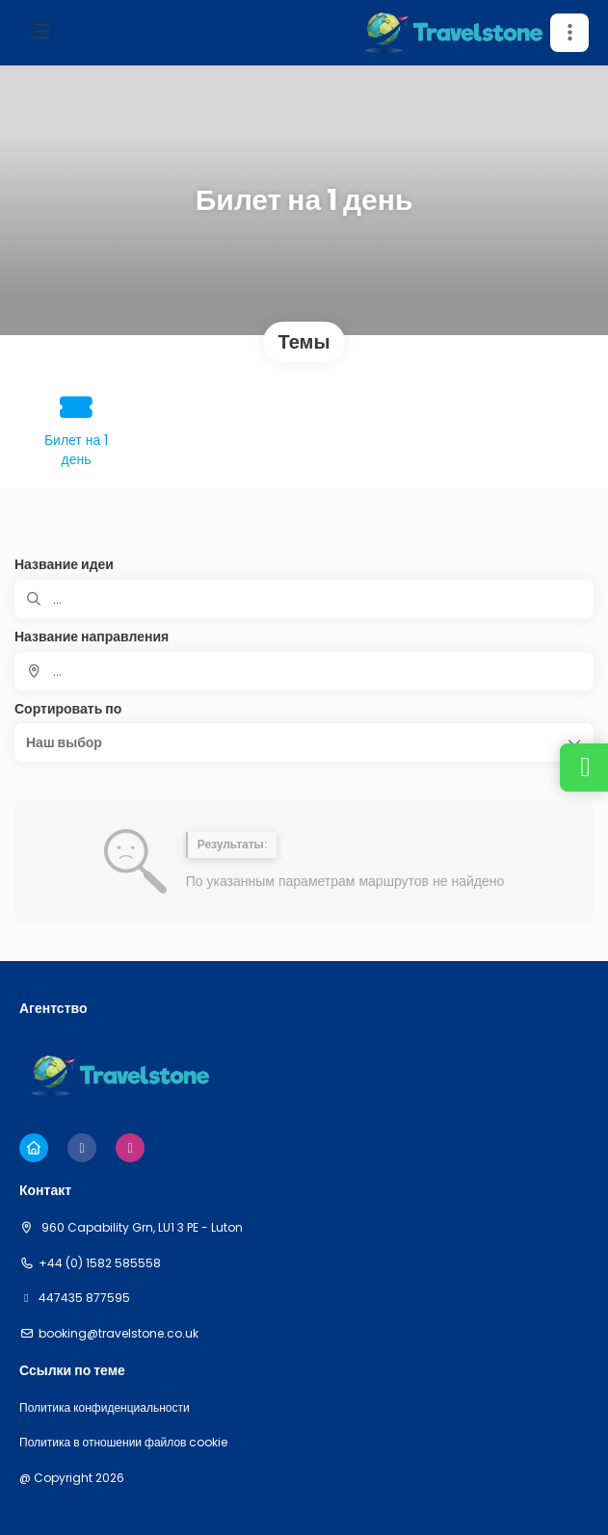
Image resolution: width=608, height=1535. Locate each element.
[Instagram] (130, 1147)
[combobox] (304, 671)
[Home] (33, 1147)
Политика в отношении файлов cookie (123, 1442)
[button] (569, 32)
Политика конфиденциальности (104, 1408)
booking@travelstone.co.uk (118, 1333)
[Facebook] (81, 1147)
